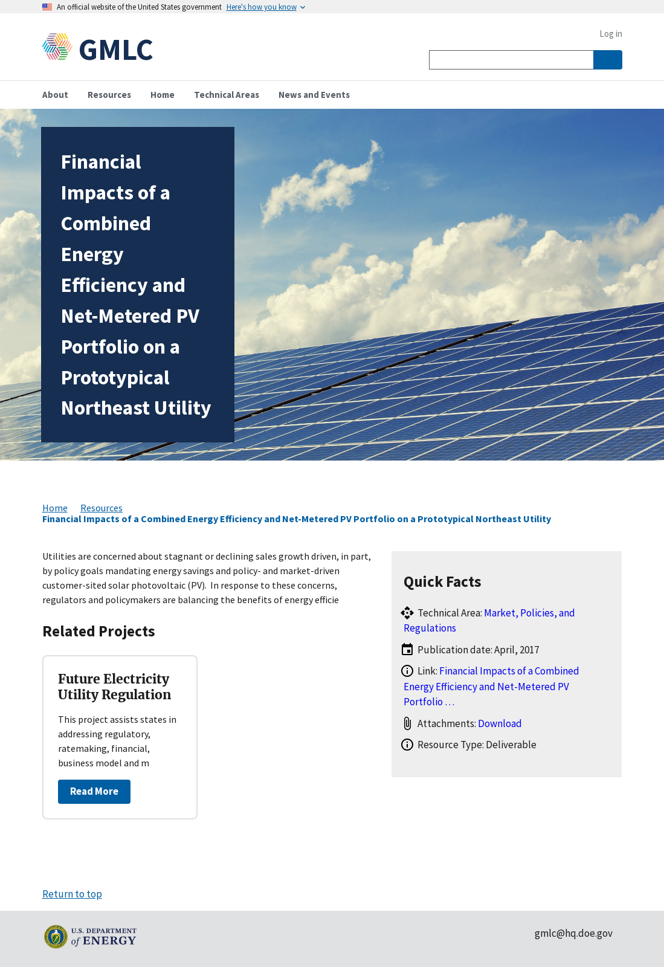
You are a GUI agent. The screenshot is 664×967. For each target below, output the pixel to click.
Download (500, 723)
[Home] (60, 49)
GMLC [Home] (116, 49)
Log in (610, 33)
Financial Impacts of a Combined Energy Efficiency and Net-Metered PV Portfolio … (491, 686)
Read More (94, 791)
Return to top (72, 894)
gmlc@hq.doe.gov (574, 933)
